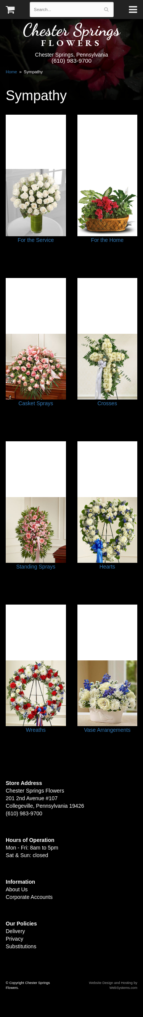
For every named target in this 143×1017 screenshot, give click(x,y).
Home (11, 71)
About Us (17, 889)
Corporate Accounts (29, 897)
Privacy (14, 939)
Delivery (15, 931)
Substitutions (21, 946)
